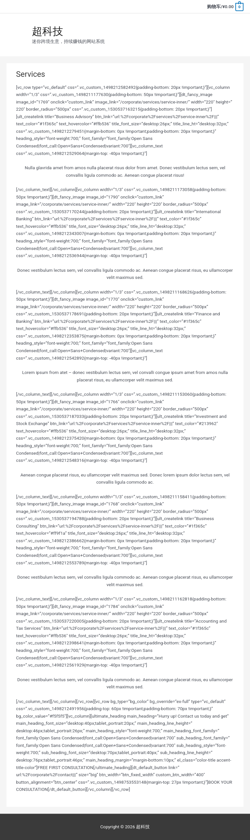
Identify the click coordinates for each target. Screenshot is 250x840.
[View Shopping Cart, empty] (224, 6)
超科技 (47, 31)
